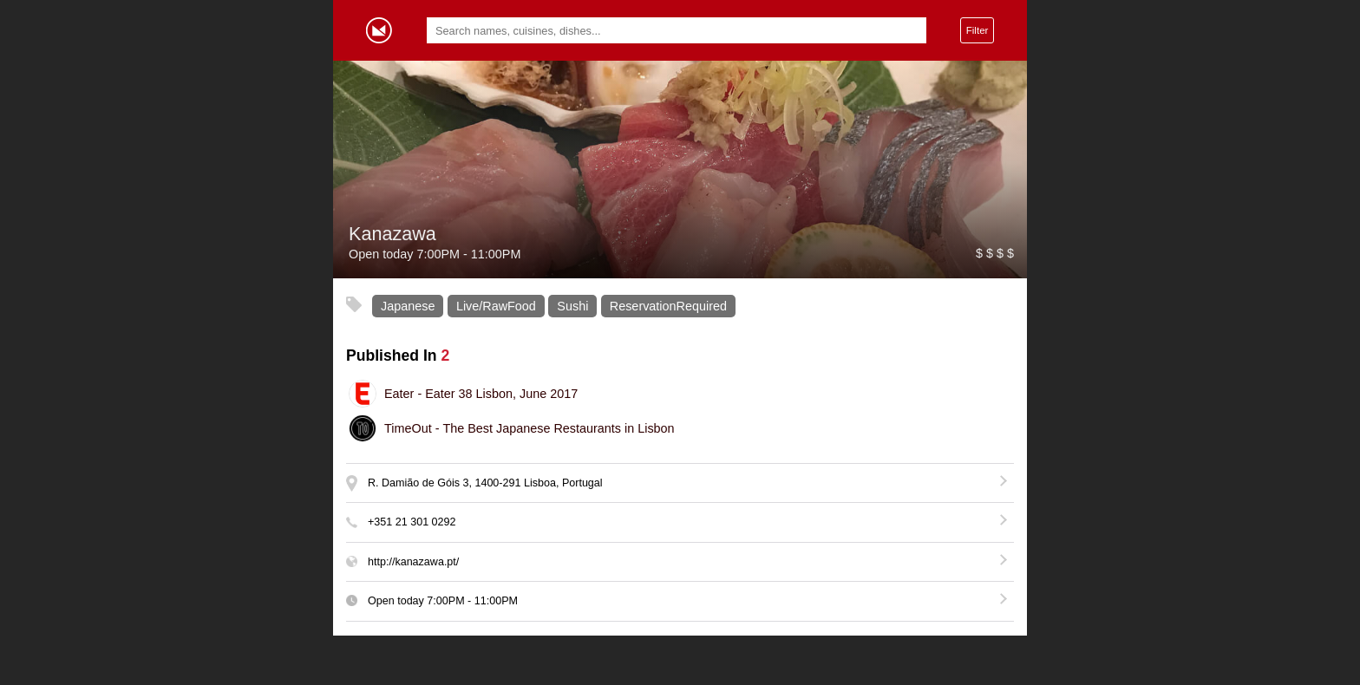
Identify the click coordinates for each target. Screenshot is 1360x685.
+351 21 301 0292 (412, 522)
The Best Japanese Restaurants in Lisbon (529, 428)
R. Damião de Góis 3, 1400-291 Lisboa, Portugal (485, 483)
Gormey (379, 30)
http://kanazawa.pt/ (413, 562)
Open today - (443, 601)
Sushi (572, 306)
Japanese (408, 306)
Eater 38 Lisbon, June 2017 (481, 394)
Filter (977, 30)
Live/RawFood (496, 306)
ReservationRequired (668, 306)
